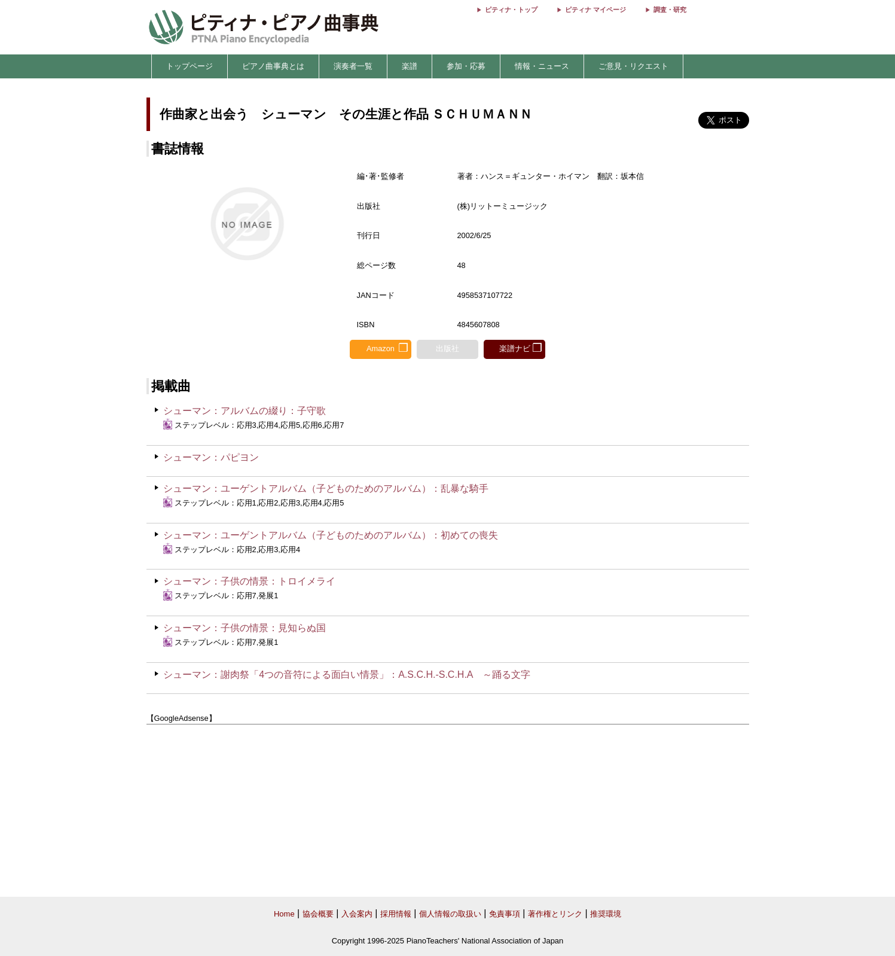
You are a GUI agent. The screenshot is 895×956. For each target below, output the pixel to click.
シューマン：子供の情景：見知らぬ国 (244, 628)
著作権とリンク (555, 913)
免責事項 (504, 913)
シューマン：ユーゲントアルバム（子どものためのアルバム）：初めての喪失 (330, 535)
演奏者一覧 (353, 66)
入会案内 (356, 913)
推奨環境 (605, 913)
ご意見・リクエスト (633, 66)
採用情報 (395, 913)
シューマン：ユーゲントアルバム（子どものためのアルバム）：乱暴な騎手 (325, 488)
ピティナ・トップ (511, 9)
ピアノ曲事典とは (273, 66)
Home (284, 913)
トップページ (189, 66)
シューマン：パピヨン (211, 457)
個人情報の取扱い (450, 913)
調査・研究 (669, 9)
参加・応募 (466, 66)
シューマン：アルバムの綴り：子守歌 (244, 411)
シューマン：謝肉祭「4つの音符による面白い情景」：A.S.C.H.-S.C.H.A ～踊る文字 (346, 674)
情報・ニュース (542, 66)
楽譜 (409, 66)
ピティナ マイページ (595, 9)
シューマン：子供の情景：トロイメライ (249, 581)
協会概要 (318, 913)
